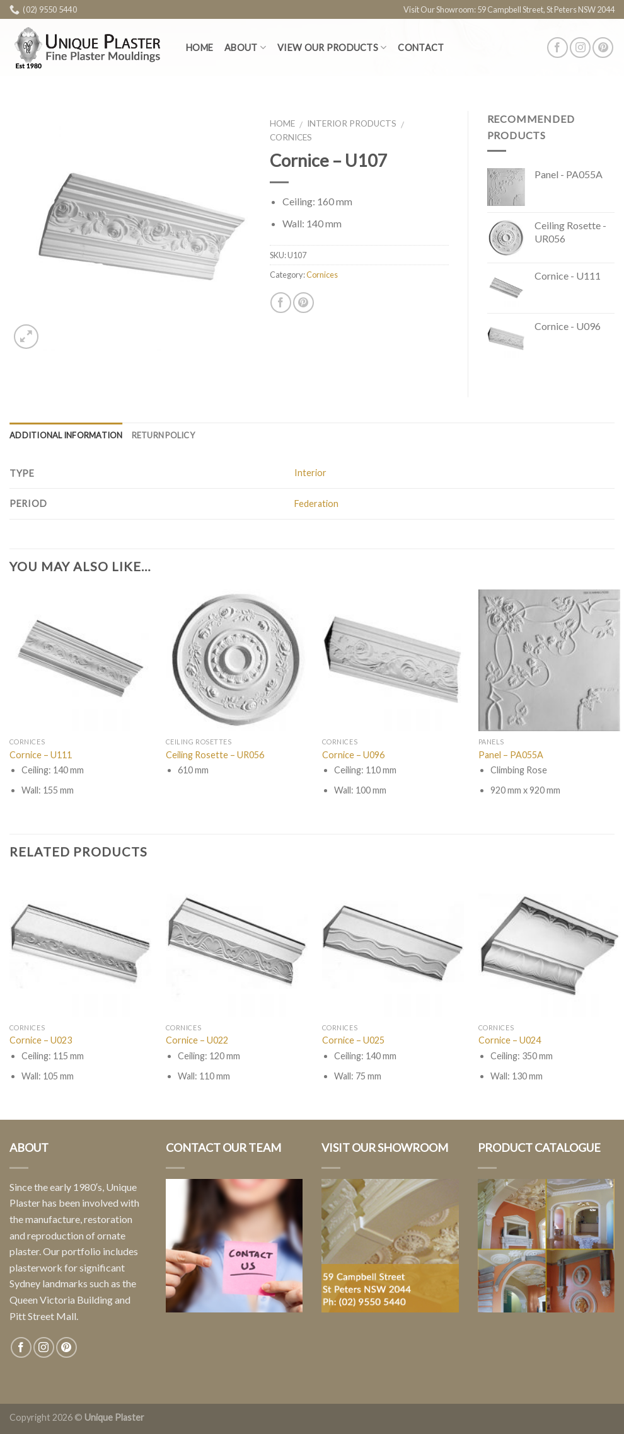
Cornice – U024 (509, 1040)
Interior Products (351, 123)
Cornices (291, 137)
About (245, 48)
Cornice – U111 (40, 754)
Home (199, 47)
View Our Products (331, 48)
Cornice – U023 (40, 1040)
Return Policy (163, 435)
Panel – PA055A (510, 754)
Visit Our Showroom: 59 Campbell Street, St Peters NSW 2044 (509, 9)
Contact (421, 47)
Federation (316, 503)
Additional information (66, 435)
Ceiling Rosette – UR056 (215, 754)
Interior (310, 472)
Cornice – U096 (353, 754)
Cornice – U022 (197, 1040)
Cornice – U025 (353, 1040)
